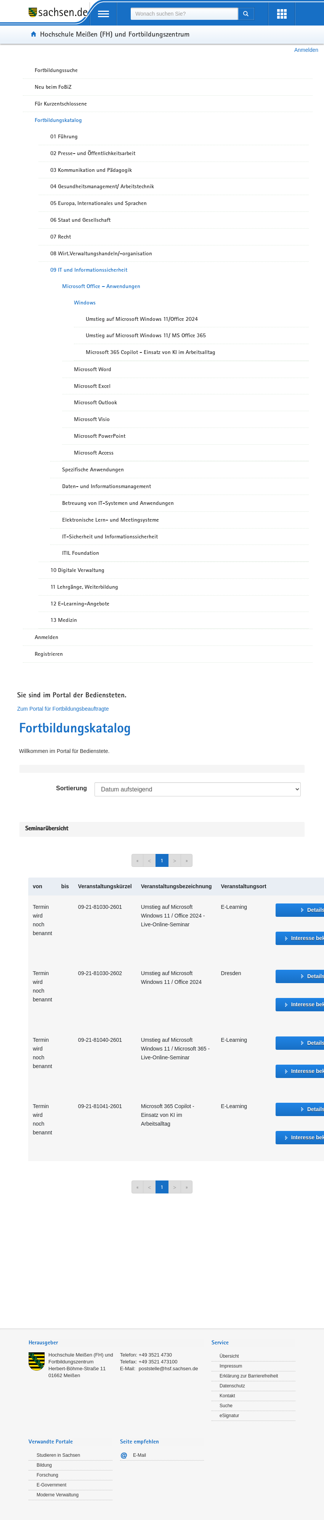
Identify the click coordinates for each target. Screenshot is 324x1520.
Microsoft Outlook (95, 402)
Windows (85, 302)
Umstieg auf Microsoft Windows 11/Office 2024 (142, 319)
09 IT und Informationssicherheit (88, 269)
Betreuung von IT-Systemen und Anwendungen (118, 503)
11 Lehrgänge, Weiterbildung (84, 586)
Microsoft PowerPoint (99, 435)
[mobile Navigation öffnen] (103, 14)
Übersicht (229, 1356)
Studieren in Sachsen (58, 1455)
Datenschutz (232, 1386)
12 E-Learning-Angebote (79, 603)
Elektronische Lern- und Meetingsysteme (110, 519)
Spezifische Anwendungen (93, 469)
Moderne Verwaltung (58, 1495)
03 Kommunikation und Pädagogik (91, 170)
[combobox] (184, 13)
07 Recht (60, 236)
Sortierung (71, 788)
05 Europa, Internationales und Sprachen (98, 203)
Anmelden (306, 50)
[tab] (116, 1343)
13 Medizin (63, 620)
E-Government (51, 1485)
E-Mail (139, 1455)
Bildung (44, 1465)
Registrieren (49, 653)
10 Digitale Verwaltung (77, 570)
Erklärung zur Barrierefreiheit (249, 1376)
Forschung (47, 1475)
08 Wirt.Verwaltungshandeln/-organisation (101, 253)
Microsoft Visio (92, 419)
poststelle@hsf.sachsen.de (168, 1368)
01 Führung (64, 136)
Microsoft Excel (92, 386)
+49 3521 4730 (155, 1355)
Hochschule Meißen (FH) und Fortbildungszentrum (114, 33)
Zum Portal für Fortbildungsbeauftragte (63, 709)
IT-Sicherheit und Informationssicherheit (110, 536)
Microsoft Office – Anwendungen (101, 286)
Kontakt (227, 1395)
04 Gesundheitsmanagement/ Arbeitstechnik (102, 186)
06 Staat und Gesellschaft (80, 219)
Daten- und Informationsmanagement (106, 486)
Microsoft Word (92, 369)
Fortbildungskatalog (58, 120)
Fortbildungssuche (56, 70)
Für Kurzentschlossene (61, 103)
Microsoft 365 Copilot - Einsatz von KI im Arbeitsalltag (150, 352)
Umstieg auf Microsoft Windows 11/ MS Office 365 (146, 335)
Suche (226, 1405)
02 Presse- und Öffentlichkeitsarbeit (92, 153)
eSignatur (229, 1415)
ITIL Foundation (80, 552)
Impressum (231, 1366)
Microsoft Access (94, 452)
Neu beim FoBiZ (53, 86)
